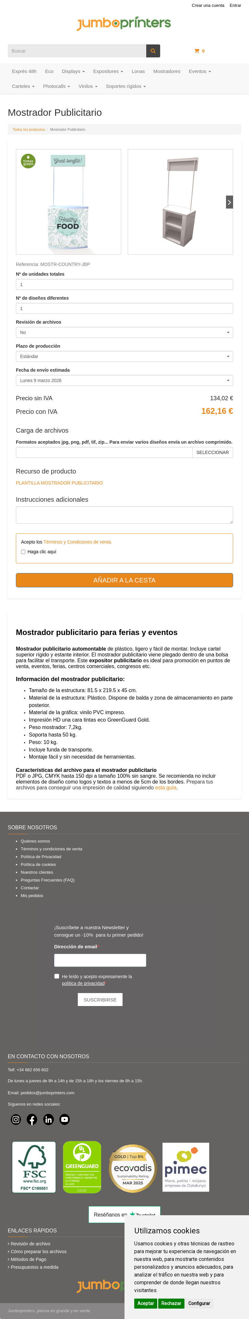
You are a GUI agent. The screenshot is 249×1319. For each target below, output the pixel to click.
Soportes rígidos (126, 86)
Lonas (138, 71)
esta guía (166, 787)
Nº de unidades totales (40, 274)
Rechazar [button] (171, 1303)
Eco (49, 71)
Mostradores (166, 71)
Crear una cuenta (208, 5)
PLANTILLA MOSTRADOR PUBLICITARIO (59, 483)
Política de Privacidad (41, 856)
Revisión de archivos (38, 322)
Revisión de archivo (30, 1243)
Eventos (200, 71)
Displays (73, 71)
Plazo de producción (38, 346)
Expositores (108, 71)
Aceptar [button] (145, 1303)
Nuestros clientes (37, 872)
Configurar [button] (199, 1303)
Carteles (23, 86)
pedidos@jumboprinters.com (48, 1092)
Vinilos (87, 86)
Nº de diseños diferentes (42, 298)
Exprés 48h (24, 71)
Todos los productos (29, 129)
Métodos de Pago (28, 1259)
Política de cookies (38, 864)
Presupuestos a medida (34, 1267)
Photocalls (56, 86)
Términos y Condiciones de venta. (77, 542)
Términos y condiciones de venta (51, 848)
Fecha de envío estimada (43, 370)
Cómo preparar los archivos (38, 1251)
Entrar (235, 5)
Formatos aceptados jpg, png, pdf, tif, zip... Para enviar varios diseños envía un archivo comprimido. (124, 442)
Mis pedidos (32, 895)
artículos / (217, 51)
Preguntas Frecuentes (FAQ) (48, 880)
